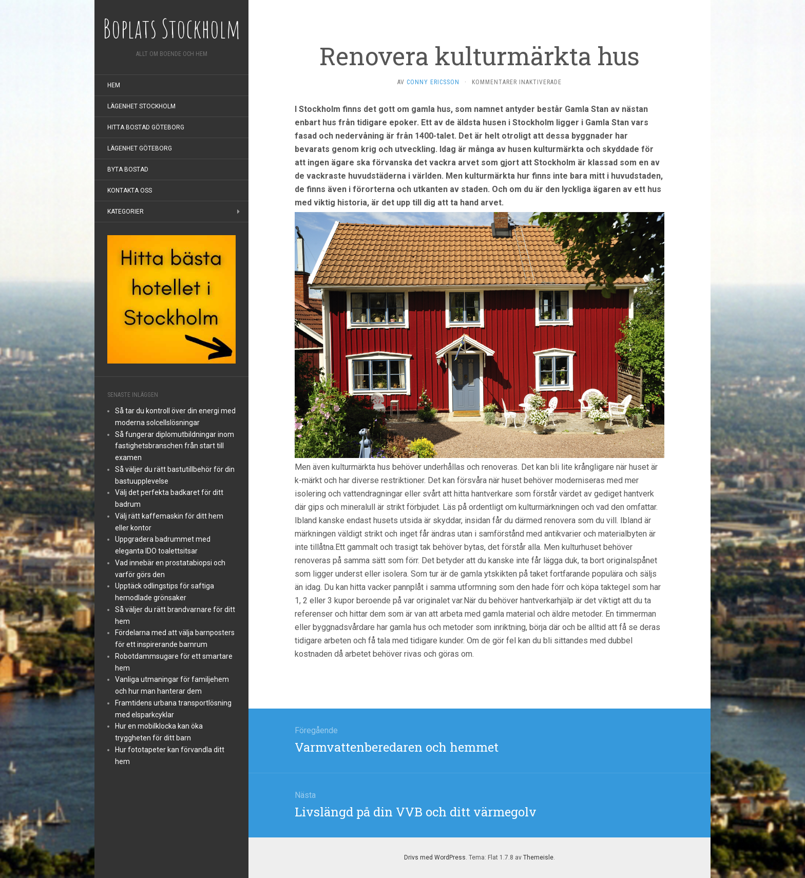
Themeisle (538, 857)
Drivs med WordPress (435, 857)
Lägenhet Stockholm (141, 106)
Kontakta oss (129, 190)
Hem (113, 85)
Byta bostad (127, 169)
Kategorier (125, 211)
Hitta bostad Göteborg (145, 127)
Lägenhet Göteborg (139, 148)
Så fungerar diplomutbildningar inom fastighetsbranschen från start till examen (174, 446)
